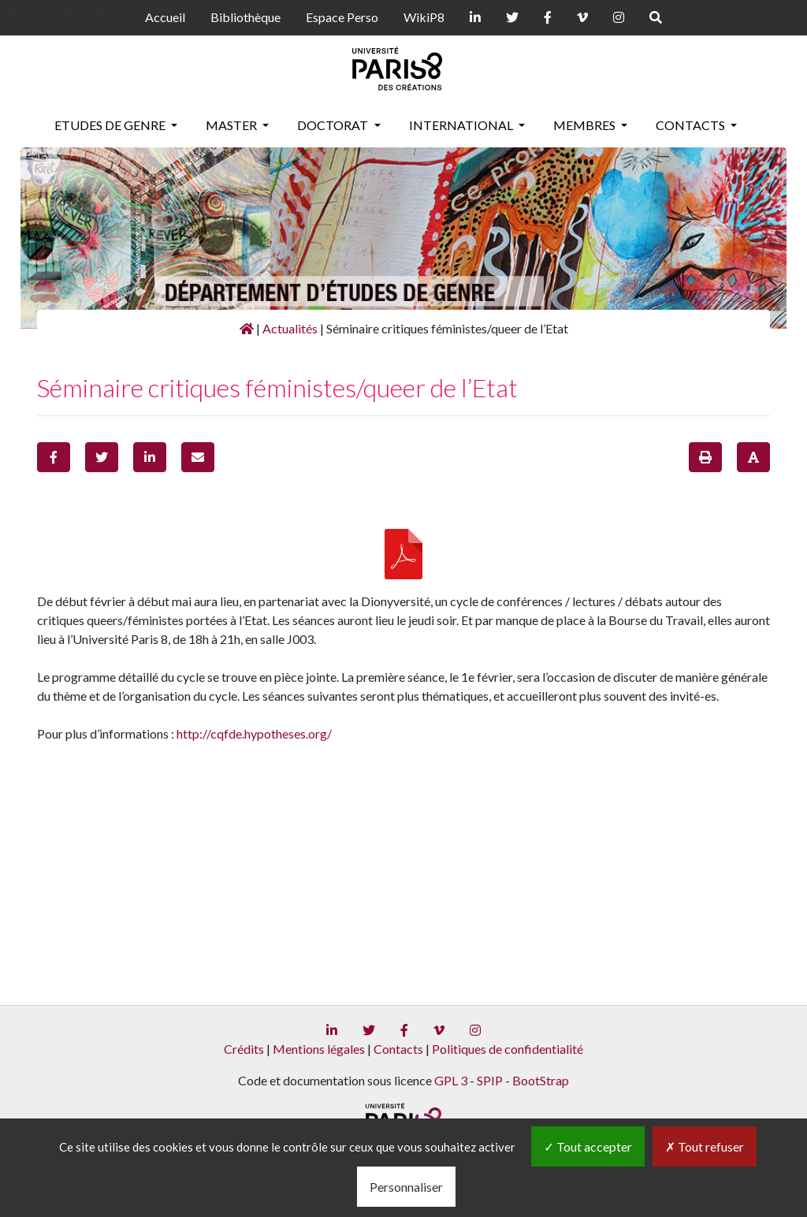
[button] (53, 457)
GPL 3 (450, 1080)
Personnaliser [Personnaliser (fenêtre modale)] (406, 1186)
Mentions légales (319, 1048)
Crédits (244, 1048)
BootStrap (540, 1080)
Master (232, 124)
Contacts (691, 124)
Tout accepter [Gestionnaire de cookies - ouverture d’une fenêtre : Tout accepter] (588, 1146)
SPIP (490, 1080)
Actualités (290, 328)
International (462, 124)
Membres (585, 124)
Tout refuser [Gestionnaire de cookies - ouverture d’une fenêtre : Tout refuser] (704, 1146)
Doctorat (333, 124)
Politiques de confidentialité (507, 1048)
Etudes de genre (111, 124)
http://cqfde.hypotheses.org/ (254, 733)
